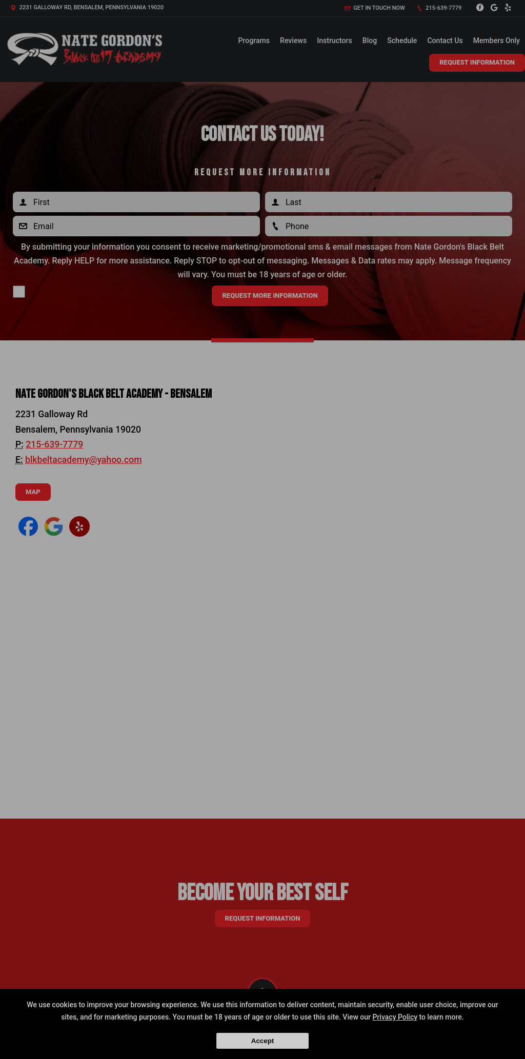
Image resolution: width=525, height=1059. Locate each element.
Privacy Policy (394, 1017)
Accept (262, 1041)
